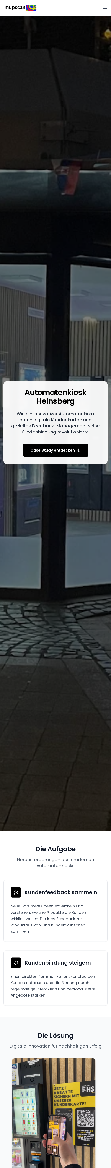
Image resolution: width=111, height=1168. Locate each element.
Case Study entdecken (55, 450)
